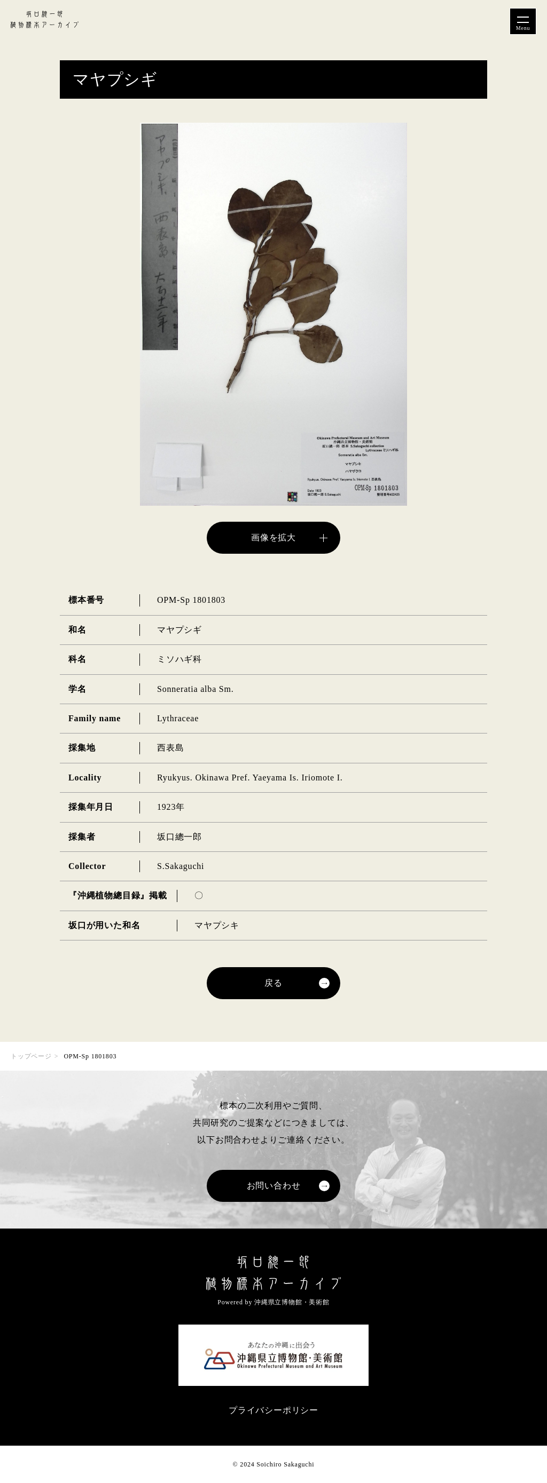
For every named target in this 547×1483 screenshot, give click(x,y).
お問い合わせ (274, 1185)
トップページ (31, 1056)
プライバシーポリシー (273, 1410)
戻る (273, 982)
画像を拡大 (273, 537)
